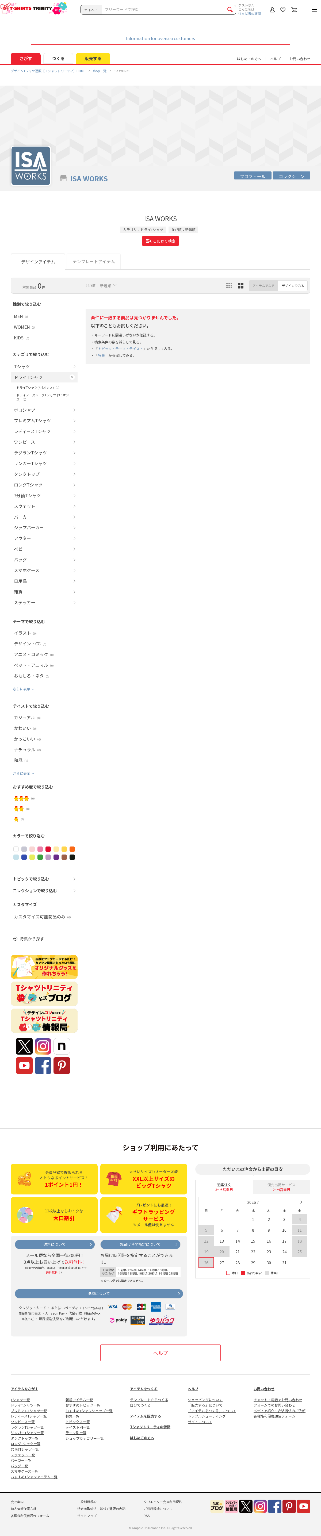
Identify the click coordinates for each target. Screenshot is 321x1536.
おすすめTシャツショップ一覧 (89, 1410)
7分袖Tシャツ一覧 (25, 1449)
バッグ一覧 (19, 1465)
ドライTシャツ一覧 (25, 1405)
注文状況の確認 (249, 13)
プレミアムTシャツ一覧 (29, 1410)
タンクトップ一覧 (25, 1438)
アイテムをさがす (24, 1388)
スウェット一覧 (23, 1454)
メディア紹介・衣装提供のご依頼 (279, 1410)
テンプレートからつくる (149, 1399)
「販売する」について (205, 1405)
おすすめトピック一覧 (83, 1405)
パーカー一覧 (21, 1460)
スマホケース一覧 (24, 1471)
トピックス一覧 (78, 1421)
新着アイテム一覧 (79, 1399)
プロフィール (253, 176)
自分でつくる (140, 1405)
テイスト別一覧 (78, 1427)
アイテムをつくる (144, 1388)
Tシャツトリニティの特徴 (150, 1426)
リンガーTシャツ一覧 (27, 1432)
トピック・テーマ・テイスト (120, 348)
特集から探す (32, 938)
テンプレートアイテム (93, 261)
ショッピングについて (205, 1399)
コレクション (291, 176)
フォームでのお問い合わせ (274, 1405)
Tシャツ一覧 (20, 1399)
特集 (101, 355)
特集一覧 (72, 1416)
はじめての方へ (142, 1437)
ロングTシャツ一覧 (25, 1443)
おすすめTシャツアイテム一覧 (34, 1476)
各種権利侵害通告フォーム (274, 1416)
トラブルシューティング (207, 1416)
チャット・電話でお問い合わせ (278, 1399)
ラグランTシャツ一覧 (27, 1427)
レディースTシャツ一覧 (29, 1416)
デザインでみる (293, 285)
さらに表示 (21, 689)
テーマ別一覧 (76, 1432)
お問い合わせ (299, 58)
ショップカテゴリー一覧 (85, 1438)
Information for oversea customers (160, 38)
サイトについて (200, 1421)
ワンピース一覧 (23, 1421)
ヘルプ (275, 58)
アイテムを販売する (145, 1416)
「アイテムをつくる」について (212, 1410)
